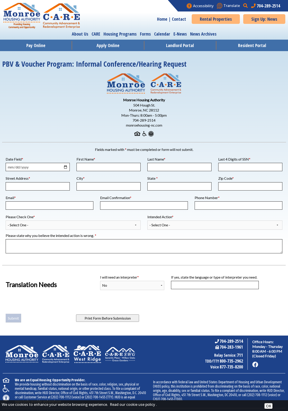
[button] (246, 6)
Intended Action (160, 217)
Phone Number (207, 197)
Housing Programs (120, 34)
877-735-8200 (231, 367)
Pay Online (35, 45)
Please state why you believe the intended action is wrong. (51, 235)
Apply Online (108, 45)
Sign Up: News (264, 19)
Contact (179, 19)
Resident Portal (252, 45)
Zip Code (226, 178)
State (152, 178)
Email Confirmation (115, 197)
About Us (80, 34)
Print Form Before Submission (108, 318)
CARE (96, 34)
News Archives (203, 34)
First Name (85, 159)
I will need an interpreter (119, 277)
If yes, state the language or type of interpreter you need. (214, 277)
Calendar (162, 34)
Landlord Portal (180, 45)
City (80, 178)
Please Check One (20, 217)
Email (11, 197)
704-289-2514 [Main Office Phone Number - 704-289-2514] (231, 341)
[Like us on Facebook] (255, 364)
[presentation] (40, 304)
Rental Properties (216, 19)
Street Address (18, 178)
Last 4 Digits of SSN (234, 159)
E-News (180, 34)
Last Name (156, 159)
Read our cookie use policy (132, 404)
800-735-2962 (231, 361)
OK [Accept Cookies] (268, 406)
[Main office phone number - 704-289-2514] (265, 6)
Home (162, 19)
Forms (145, 34)
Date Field (14, 159)
